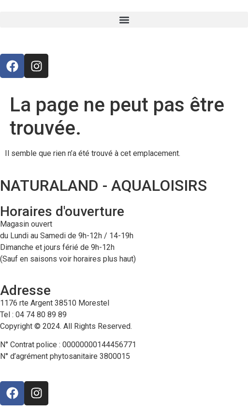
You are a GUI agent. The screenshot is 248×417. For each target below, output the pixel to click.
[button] (124, 20)
